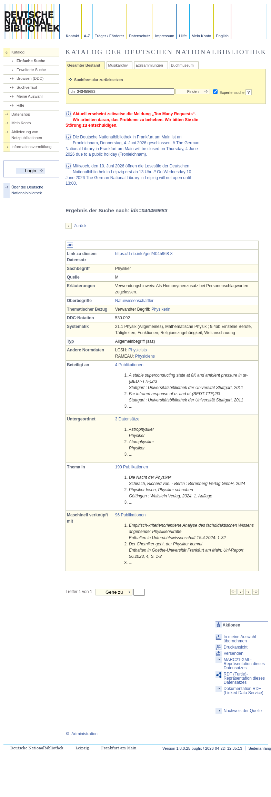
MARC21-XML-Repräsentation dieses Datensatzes (243, 663)
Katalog (17, 52)
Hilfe (183, 36)
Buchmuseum (182, 65)
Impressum (164, 36)
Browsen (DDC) (30, 78)
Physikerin (160, 309)
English (222, 36)
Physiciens (145, 356)
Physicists (137, 350)
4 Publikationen (129, 364)
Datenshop (20, 114)
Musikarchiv (118, 65)
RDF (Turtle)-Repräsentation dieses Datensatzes (243, 678)
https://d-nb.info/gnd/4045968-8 (144, 253)
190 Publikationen (131, 467)
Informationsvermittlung (31, 147)
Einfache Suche (31, 61)
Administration (82, 733)
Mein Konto (201, 36)
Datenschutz (139, 36)
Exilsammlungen (149, 65)
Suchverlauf (27, 87)
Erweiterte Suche (31, 70)
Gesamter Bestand (83, 65)
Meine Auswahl (29, 96)
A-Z (87, 36)
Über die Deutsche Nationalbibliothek (27, 190)
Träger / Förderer (109, 36)
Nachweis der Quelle (242, 710)
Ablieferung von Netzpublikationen (26, 135)
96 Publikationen (130, 515)
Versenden (233, 653)
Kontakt (72, 36)
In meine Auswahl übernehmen (239, 638)
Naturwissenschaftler (134, 300)
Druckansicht (235, 647)
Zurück (80, 225)
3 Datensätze (127, 419)
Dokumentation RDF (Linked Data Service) (243, 690)
